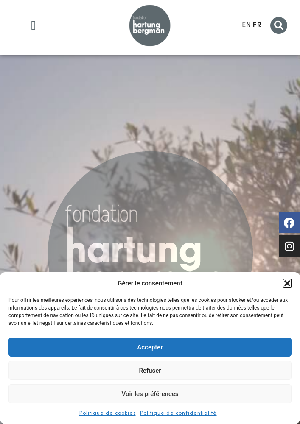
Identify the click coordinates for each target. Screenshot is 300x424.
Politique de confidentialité (178, 413)
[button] (287, 283)
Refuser (150, 370)
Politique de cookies (107, 413)
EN (246, 25)
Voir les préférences (150, 394)
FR (257, 25)
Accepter (150, 347)
